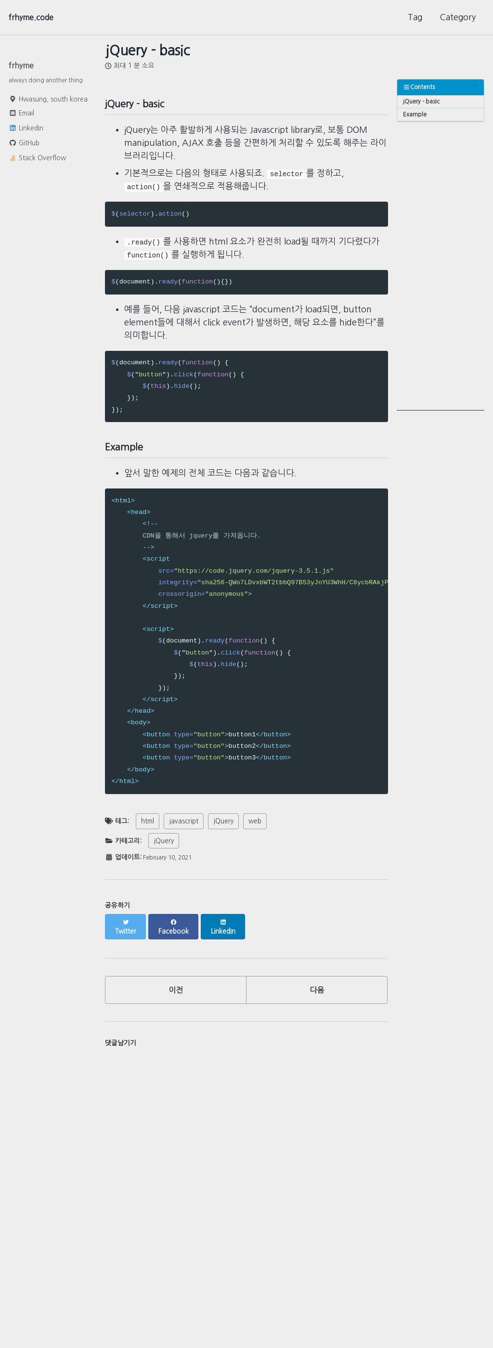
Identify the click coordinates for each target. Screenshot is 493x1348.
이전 (176, 991)
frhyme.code (34, 17)
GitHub (24, 145)
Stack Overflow (37, 160)
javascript (183, 830)
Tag (415, 17)
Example (416, 116)
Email (21, 116)
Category (458, 17)
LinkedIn (26, 131)
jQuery (223, 830)
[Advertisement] (440, 268)
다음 (317, 991)
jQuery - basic (422, 102)
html (147, 830)
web (254, 830)
